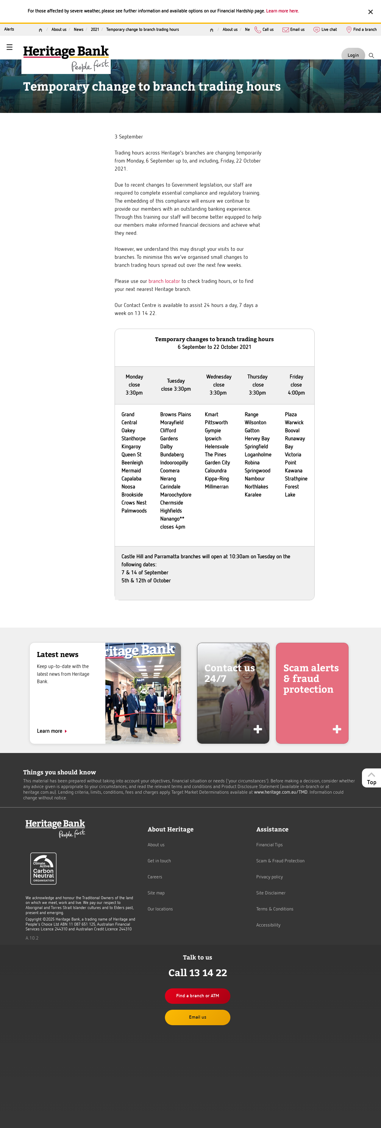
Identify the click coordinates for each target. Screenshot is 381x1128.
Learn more (49, 731)
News (249, 30)
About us (230, 30)
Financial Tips (269, 845)
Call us (263, 29)
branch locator (164, 281)
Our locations (160, 909)
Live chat (324, 29)
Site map (156, 893)
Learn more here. (282, 11)
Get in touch (159, 861)
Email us (293, 29)
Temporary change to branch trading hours (142, 30)
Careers (155, 877)
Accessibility (268, 925)
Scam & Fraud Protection (280, 861)
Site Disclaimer (270, 893)
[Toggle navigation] (9, 47)
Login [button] (353, 55)
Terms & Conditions (274, 909)
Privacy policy (269, 877)
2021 (95, 30)
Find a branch (361, 29)
